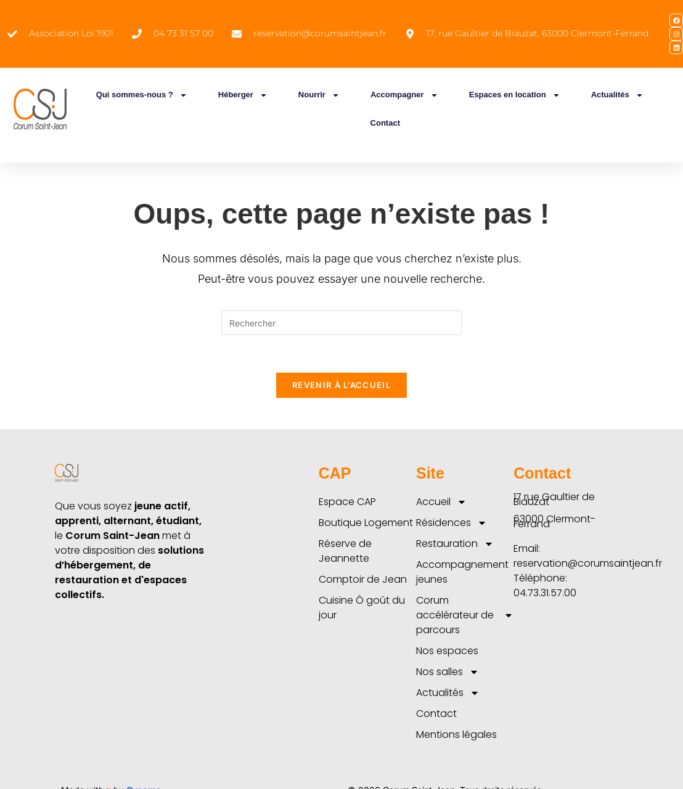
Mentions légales (456, 734)
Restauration (455, 543)
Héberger (243, 95)
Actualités (617, 95)
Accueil (441, 502)
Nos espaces (447, 651)
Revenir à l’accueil (341, 385)
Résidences (451, 523)
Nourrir (319, 95)
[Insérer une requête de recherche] (341, 322)
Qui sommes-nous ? (141, 95)
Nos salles (447, 672)
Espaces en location (514, 95)
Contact (385, 122)
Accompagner (404, 95)
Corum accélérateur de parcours (464, 615)
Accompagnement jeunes (462, 571)
